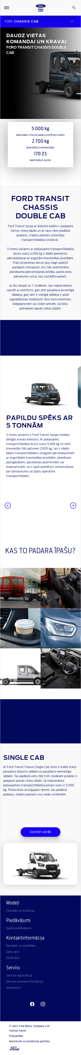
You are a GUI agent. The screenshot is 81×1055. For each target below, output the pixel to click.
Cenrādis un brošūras (20, 910)
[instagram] (43, 1004)
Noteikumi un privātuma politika (29, 1041)
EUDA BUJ (13, 958)
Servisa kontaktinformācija (24, 981)
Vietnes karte (17, 1030)
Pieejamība (16, 1036)
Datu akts (13, 951)
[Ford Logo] (41, 8)
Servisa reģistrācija (19, 975)
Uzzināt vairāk (40, 832)
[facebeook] (32, 1004)
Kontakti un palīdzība (20, 945)
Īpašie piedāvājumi (19, 928)
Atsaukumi (13, 987)
